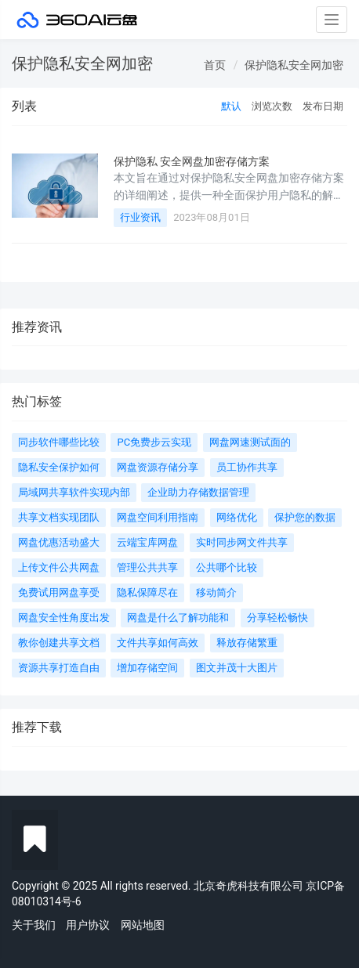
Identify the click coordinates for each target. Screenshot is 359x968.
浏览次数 (272, 106)
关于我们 (34, 925)
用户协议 (88, 925)
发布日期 (323, 106)
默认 (231, 106)
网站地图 (143, 925)
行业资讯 (140, 217)
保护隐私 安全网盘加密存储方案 (192, 161)
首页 (215, 65)
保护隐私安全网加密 (294, 65)
